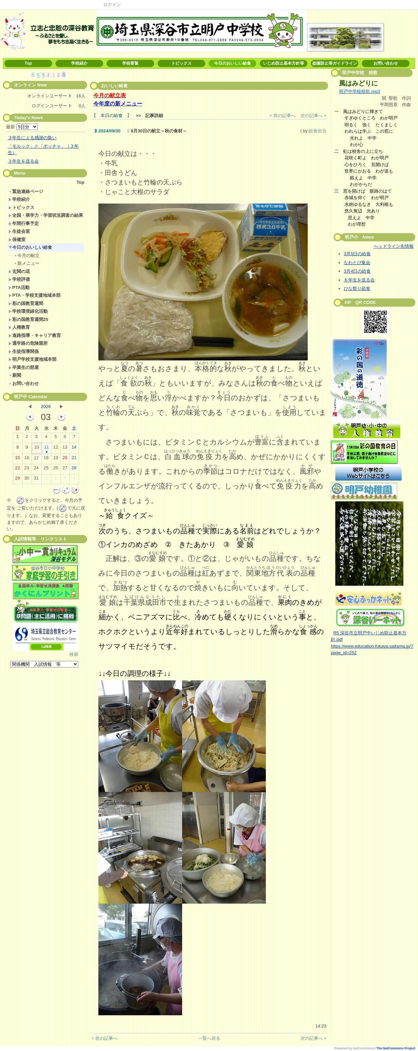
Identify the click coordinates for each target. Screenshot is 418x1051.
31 (36, 479)
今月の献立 (26, 255)
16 (26, 459)
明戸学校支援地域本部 (33, 359)
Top (28, 63)
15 (17, 459)
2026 (46, 406)
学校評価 (19, 279)
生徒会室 (19, 231)
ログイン (112, 4)
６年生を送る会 (359, 279)
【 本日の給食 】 (111, 115)
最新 (22, 126)
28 (73, 469)
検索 (73, 654)
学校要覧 (130, 63)
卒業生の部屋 (24, 367)
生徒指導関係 (24, 351)
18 (46, 459)
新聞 (15, 375)
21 (73, 459)
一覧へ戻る (209, 1038)
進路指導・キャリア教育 (35, 335)
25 (46, 469)
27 (64, 469)
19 (55, 459)
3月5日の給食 (357, 253)
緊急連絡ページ (26, 191)
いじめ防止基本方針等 (283, 63)
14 (73, 448)
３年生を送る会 (23, 161)
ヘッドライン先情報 (394, 246)
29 (17, 479)
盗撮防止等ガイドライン (334, 63)
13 (64, 448)
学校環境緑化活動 (28, 311)
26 (55, 469)
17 (36, 459)
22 (17, 469)
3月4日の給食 (357, 271)
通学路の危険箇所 (28, 343)
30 (26, 479)
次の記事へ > (313, 115)
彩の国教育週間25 (28, 319)
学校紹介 (79, 63)
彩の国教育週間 (26, 303)
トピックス (181, 63)
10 (36, 448)
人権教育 (19, 327)
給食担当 (317, 130)
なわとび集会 (357, 262)
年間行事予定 (24, 223)
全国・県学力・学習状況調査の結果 (46, 215)
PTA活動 (19, 287)
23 (26, 469)
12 (55, 448)
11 (46, 448)
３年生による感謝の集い (32, 137)
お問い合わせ (385, 63)
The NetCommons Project (395, 1048)
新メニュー (26, 263)
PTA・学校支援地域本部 (35, 295)
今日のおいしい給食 (232, 63)
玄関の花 (19, 271)
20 (64, 459)
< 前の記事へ (282, 115)
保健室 (17, 239)
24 (36, 469)
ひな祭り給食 (357, 288)
